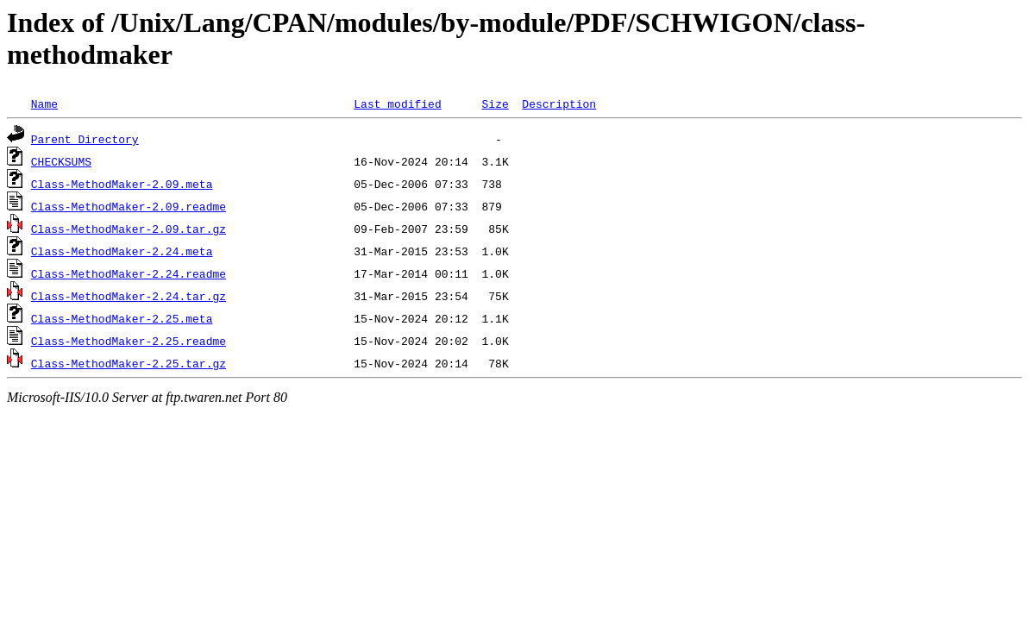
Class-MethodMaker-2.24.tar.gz (128, 296)
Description (559, 103)
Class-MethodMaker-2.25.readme (128, 340)
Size (494, 103)
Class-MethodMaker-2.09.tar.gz (128, 228)
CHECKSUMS (61, 161)
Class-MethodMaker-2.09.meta (122, 183)
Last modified (397, 103)
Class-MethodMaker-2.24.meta (122, 251)
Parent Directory (85, 139)
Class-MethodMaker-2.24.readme (128, 273)
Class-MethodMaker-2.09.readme (128, 206)
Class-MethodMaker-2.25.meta (122, 318)
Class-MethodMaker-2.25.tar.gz (128, 363)
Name (44, 103)
